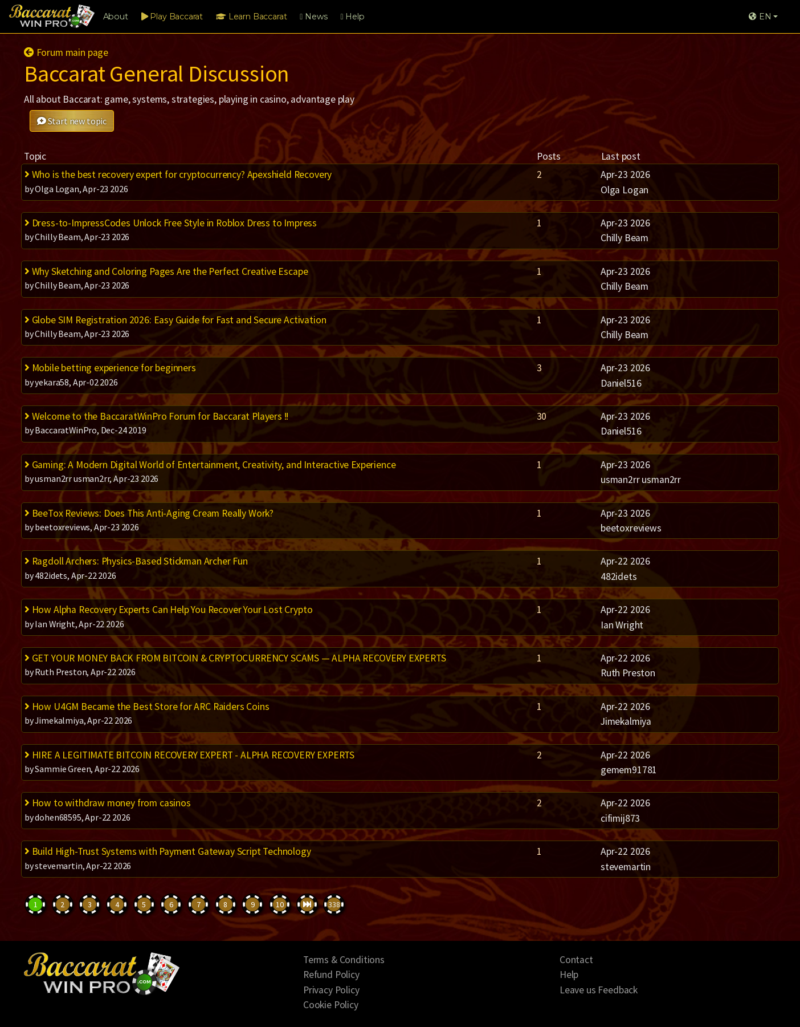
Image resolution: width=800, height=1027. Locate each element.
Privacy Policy (331, 990)
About (115, 16)
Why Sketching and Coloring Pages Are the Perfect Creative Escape (166, 271)
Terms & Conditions (344, 959)
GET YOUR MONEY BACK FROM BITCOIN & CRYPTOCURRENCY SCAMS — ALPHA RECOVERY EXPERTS (235, 658)
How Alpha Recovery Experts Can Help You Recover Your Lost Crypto (168, 609)
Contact (576, 959)
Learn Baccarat (251, 16)
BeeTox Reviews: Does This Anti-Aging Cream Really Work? (149, 513)
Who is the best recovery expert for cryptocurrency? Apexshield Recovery (178, 174)
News (313, 16)
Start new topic (72, 121)
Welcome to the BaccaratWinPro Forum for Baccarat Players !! (156, 416)
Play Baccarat (172, 16)
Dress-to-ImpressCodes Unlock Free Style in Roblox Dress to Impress (171, 223)
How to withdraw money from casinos (108, 803)
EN (760, 16)
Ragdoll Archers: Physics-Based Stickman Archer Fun (136, 561)
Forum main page (66, 52)
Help (352, 16)
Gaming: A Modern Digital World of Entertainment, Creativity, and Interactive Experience (210, 464)
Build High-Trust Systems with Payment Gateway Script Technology (168, 851)
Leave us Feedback (599, 990)
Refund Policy (331, 974)
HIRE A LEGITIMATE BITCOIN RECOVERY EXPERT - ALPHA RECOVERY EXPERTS (189, 755)
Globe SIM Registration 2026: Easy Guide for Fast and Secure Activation (175, 320)
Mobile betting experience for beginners (110, 368)
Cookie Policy (330, 1004)
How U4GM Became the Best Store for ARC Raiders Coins (147, 706)
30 (542, 416)
